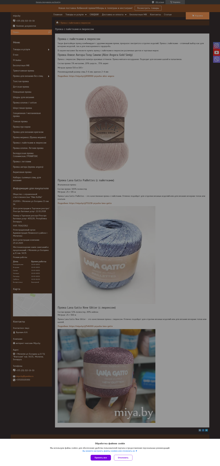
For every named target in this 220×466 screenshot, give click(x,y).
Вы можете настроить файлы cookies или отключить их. (108, 451)
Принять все (101, 458)
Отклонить (123, 458)
